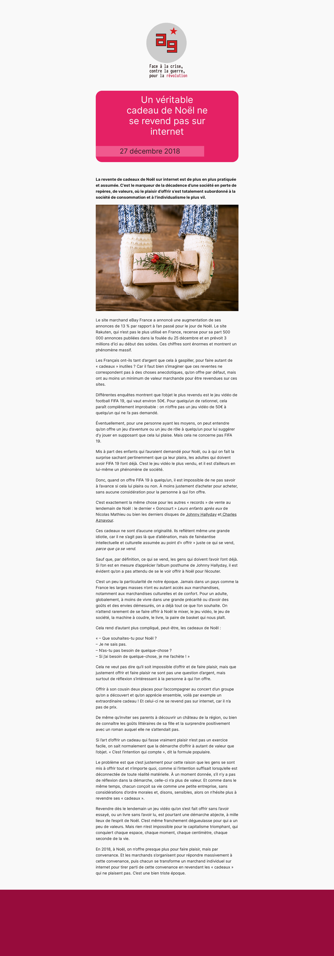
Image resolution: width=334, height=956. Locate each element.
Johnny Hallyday (201, 514)
